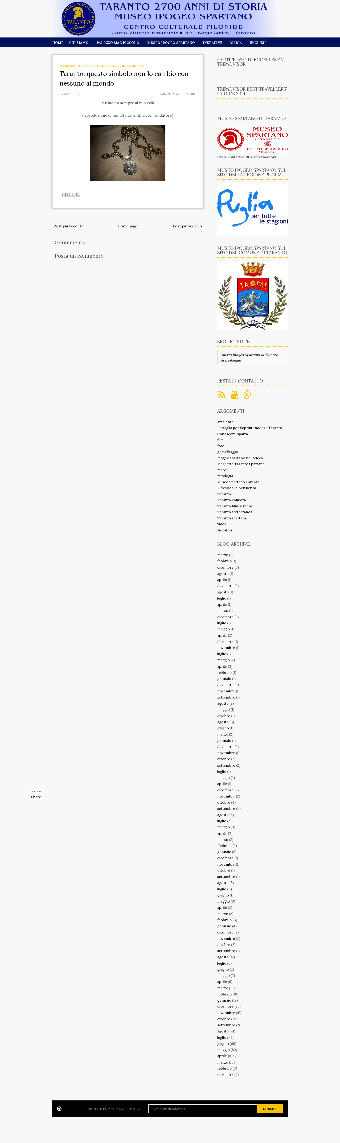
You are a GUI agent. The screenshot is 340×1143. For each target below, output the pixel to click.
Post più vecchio (187, 226)
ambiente (225, 422)
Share (36, 797)
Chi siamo (79, 43)
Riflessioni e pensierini (236, 488)
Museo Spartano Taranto (81, 65)
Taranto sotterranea (234, 512)
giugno (223, 728)
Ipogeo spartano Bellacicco (240, 458)
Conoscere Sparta (232, 434)
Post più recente (68, 226)
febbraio (224, 561)
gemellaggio (227, 452)
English (258, 43)
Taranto (111, 65)
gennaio (224, 678)
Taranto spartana (232, 518)
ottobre (223, 716)
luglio (221, 598)
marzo (222, 555)
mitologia (225, 476)
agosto (223, 573)
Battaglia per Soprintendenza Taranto (249, 428)
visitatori (224, 530)
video (221, 524)
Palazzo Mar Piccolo (118, 43)
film (220, 440)
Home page (128, 226)
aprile (222, 579)
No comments (133, 65)
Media (236, 43)
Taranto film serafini (234, 506)
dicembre (225, 567)
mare (221, 470)
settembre (226, 697)
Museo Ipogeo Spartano (171, 43)
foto (220, 446)
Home (57, 43)
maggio (223, 629)
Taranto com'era (231, 500)
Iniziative (212, 43)
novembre (226, 648)
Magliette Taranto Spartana (240, 464)
